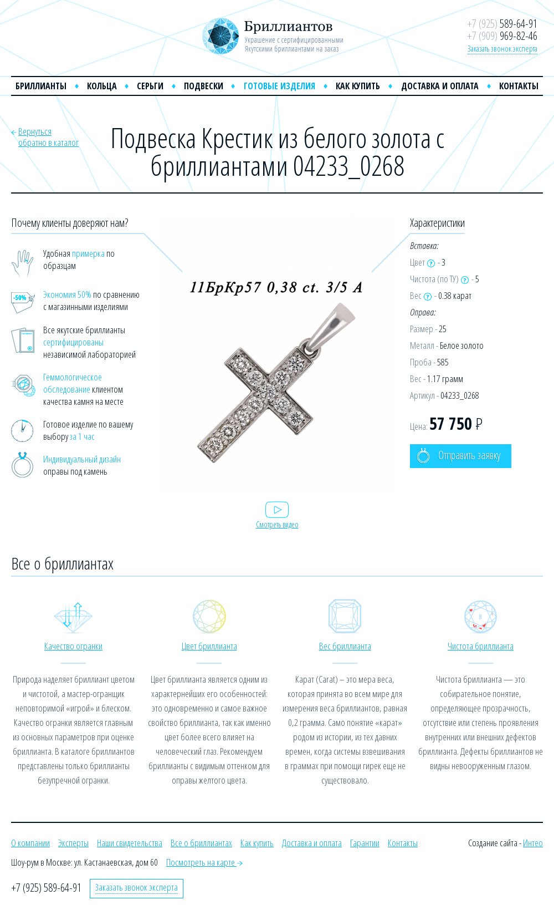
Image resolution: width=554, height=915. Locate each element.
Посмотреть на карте (204, 862)
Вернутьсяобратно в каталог (48, 137)
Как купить (358, 86)
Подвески (203, 86)
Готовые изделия (279, 86)
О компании (30, 842)
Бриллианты (41, 86)
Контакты (518, 86)
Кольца (102, 86)
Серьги (150, 86)
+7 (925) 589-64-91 (46, 887)
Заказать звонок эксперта (502, 48)
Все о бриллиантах (201, 842)
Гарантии (364, 842)
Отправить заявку (458, 456)
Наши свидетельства (129, 842)
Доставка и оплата (440, 86)
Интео (533, 842)
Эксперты (73, 842)
